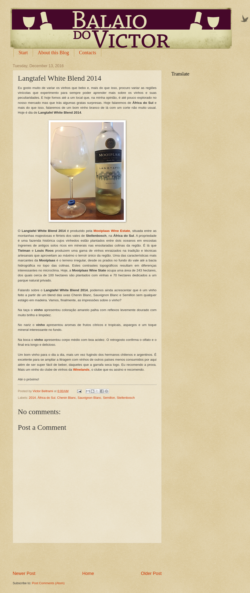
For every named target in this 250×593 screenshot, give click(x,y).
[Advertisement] (87, 557)
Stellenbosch (126, 397)
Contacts (87, 52)
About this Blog (53, 52)
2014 (32, 397)
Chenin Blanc (66, 397)
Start (23, 52)
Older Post (151, 573)
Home (88, 573)
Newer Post (24, 573)
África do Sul (46, 397)
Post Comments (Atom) (48, 583)
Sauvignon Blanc (89, 397)
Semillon (109, 397)
